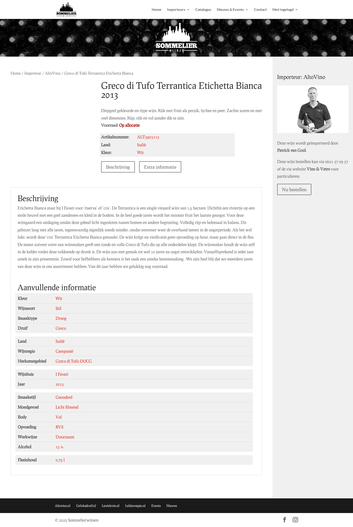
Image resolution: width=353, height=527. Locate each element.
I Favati (62, 374)
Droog (61, 318)
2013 (60, 384)
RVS (59, 426)
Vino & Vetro (336, 163)
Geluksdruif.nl (86, 506)
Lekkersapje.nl (135, 506)
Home (156, 10)
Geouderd (64, 397)
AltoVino (53, 73)
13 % (59, 446)
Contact (260, 10)
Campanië (64, 351)
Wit (59, 298)
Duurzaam (65, 436)
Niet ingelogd (283, 10)
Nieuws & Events (230, 10)
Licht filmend (67, 407)
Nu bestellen (302, 184)
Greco (61, 328)
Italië (60, 341)
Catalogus (203, 10)
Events (156, 506)
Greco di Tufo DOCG (74, 361)
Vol (59, 416)
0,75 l (60, 459)
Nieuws (171, 506)
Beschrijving (121, 167)
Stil (58, 308)
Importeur (32, 73)
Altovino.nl (62, 506)
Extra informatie (163, 167)
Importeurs (176, 10)
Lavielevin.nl (110, 506)
